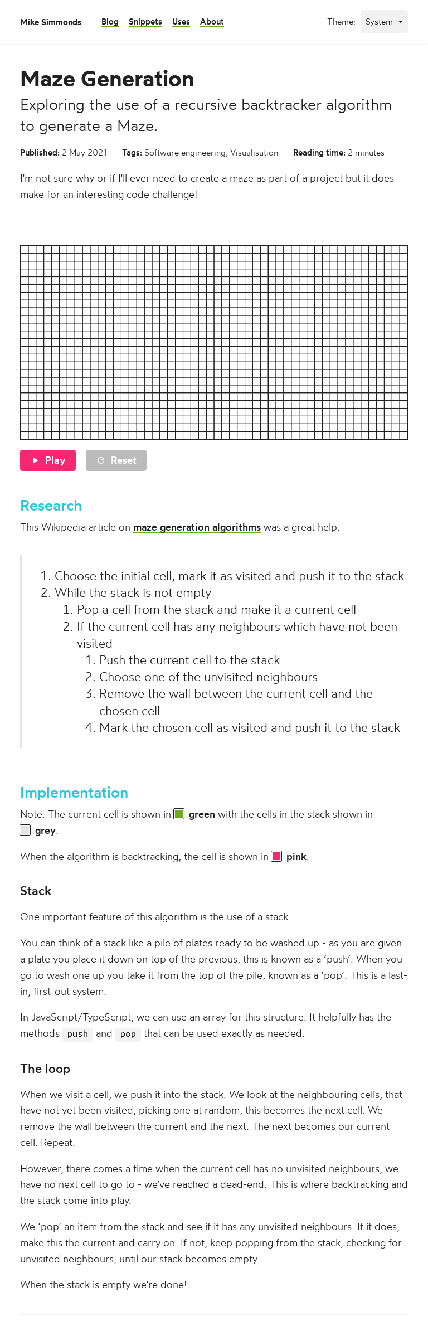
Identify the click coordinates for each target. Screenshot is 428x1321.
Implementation (74, 792)
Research (51, 505)
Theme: (341, 21)
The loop (45, 1068)
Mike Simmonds (50, 22)
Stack (35, 890)
